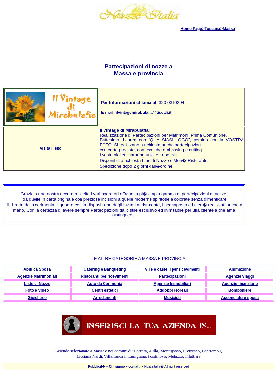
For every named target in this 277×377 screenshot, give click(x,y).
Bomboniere (239, 290)
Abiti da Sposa (37, 269)
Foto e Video (37, 290)
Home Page (191, 28)
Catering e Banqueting (105, 269)
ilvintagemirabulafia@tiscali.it (143, 112)
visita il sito (50, 148)
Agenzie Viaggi (240, 276)
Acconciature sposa (240, 297)
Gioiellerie (37, 297)
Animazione (240, 269)
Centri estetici (105, 290)
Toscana (212, 28)
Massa (229, 28)
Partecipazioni (172, 276)
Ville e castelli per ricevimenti (172, 269)
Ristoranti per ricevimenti (104, 276)
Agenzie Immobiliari (172, 283)
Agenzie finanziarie (240, 283)
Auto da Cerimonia (104, 283)
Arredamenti (104, 297)
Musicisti (172, 297)
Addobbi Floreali (172, 290)
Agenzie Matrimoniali (37, 276)
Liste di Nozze (37, 283)
